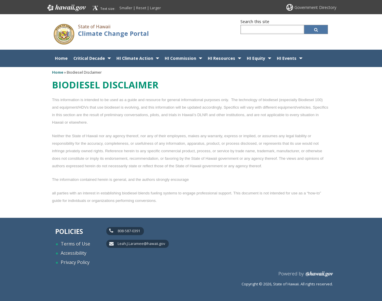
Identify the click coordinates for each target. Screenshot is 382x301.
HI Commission (180, 58)
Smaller (125, 7)
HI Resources (221, 58)
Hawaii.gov (66, 7)
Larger (155, 7)
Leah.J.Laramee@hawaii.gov (141, 243)
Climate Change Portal (113, 33)
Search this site (254, 21)
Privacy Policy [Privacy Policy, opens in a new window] (75, 262)
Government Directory (315, 7)
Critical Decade (89, 58)
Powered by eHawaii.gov (306, 276)
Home (61, 58)
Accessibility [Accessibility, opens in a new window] (73, 253)
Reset (141, 7)
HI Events (286, 58)
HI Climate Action (134, 58)
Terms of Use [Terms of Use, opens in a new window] (75, 244)
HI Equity (256, 58)
